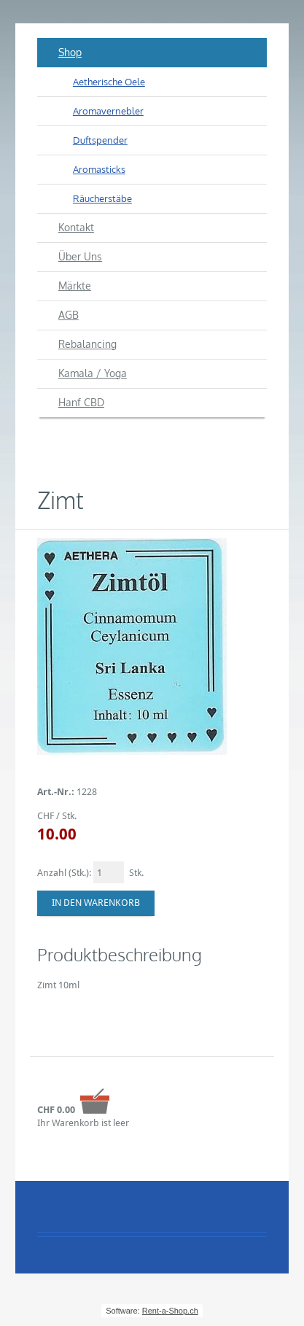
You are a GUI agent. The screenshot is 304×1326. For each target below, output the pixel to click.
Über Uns (80, 256)
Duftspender (100, 140)
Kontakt (76, 227)
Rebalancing (87, 344)
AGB (68, 315)
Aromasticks (99, 169)
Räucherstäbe (102, 198)
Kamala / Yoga (92, 373)
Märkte (74, 285)
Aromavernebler (108, 111)
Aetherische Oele (109, 82)
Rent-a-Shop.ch (170, 1310)
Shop (70, 52)
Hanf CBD (81, 402)
